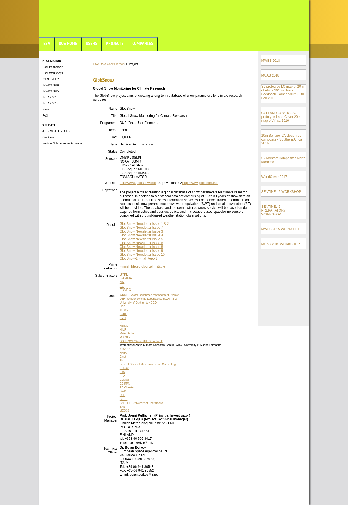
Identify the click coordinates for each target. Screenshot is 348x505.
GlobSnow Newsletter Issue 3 (141, 231)
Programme (108, 123)
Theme (112, 130)
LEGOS (124, 410)
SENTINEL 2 (50, 79)
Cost (113, 137)
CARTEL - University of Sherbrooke (141, 402)
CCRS (123, 399)
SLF (122, 321)
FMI (122, 360)
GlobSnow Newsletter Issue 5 (141, 239)
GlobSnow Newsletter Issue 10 (142, 254)
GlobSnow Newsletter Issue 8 (141, 247)
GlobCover (49, 137)
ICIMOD (125, 348)
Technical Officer (110, 450)
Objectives (109, 190)
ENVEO (125, 290)
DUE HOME (67, 43)
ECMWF (125, 379)
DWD (123, 391)
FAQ (45, 115)
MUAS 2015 (50, 103)
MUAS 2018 (50, 97)
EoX (122, 372)
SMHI (123, 318)
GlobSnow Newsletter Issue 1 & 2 (144, 224)
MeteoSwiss (127, 333)
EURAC (124, 368)
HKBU (123, 352)
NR (122, 282)
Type (113, 144)
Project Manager (110, 418)
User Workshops (52, 73)
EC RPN (125, 383)
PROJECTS (115, 43)
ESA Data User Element (109, 64)
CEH (122, 395)
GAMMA (126, 278)
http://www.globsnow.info (138, 183)
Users (113, 296)
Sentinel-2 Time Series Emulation (62, 143)
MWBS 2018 (50, 85)
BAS (122, 406)
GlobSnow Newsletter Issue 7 (141, 227)
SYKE (124, 274)
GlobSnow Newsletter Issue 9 (141, 251)
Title (114, 116)
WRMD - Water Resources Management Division (149, 294)
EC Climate (127, 387)
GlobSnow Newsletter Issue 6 (141, 243)
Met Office (126, 337)
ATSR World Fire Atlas (56, 131)
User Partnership (52, 67)
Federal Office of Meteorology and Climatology (148, 364)
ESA (46, 43)
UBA (122, 306)
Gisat (123, 356)
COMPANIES (142, 43)
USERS (91, 43)
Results (111, 225)
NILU (123, 329)
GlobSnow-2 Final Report (138, 258)
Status (112, 151)
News (46, 109)
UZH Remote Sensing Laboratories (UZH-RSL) (148, 298)
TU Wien (125, 310)
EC (122, 286)
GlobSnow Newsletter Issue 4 (141, 235)
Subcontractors (106, 275)
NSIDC (124, 325)
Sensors (111, 159)
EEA (122, 375)
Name (113, 108)
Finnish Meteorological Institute (142, 266)
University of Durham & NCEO (138, 302)
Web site (110, 183)
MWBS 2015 (50, 91)
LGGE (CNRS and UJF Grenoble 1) (141, 341)
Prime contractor (110, 266)
